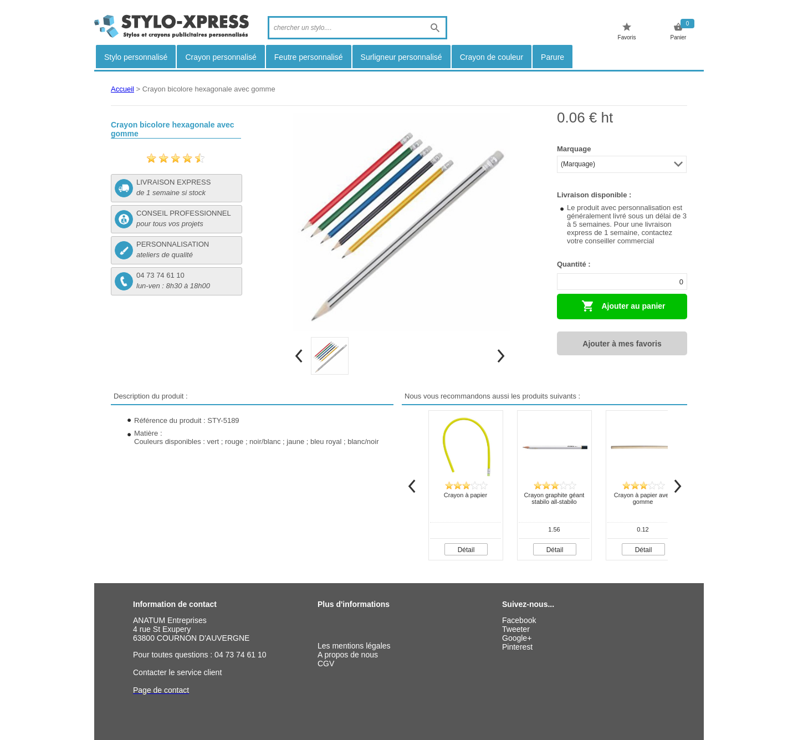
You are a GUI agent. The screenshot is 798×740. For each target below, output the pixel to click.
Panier (679, 31)
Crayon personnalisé (220, 57)
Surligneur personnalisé (401, 57)
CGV (326, 663)
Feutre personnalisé (308, 57)
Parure (552, 57)
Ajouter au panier (623, 306)
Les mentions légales (354, 645)
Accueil (122, 89)
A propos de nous (348, 654)
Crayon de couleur (491, 57)
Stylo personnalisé (135, 57)
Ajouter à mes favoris (621, 343)
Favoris (627, 31)
